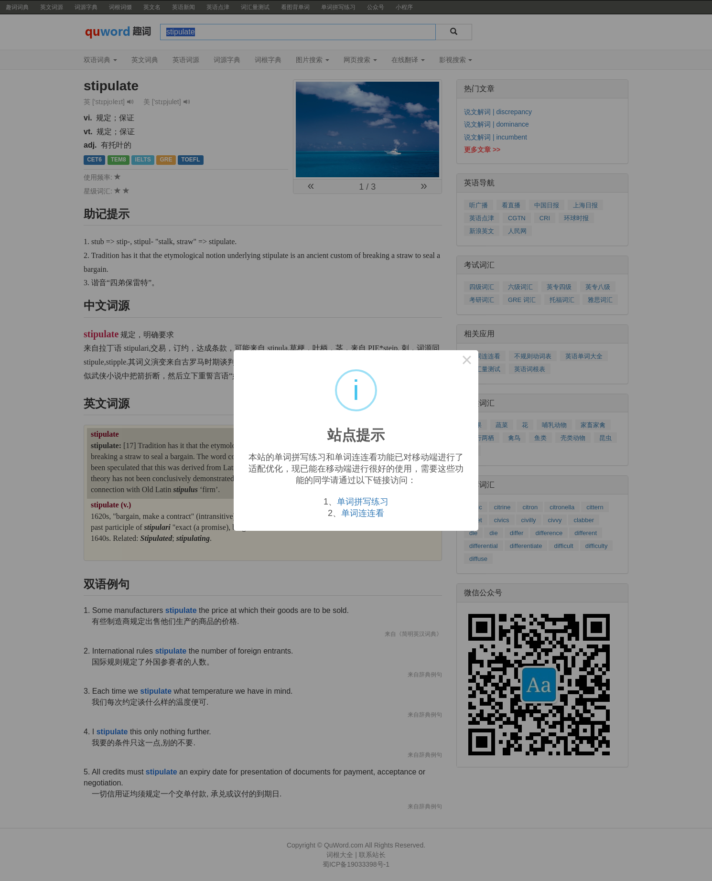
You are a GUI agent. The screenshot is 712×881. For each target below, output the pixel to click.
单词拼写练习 (362, 501)
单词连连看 (362, 513)
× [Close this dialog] (467, 361)
